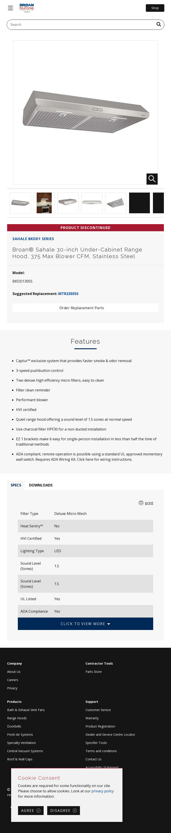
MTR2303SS (68, 293)
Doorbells (14, 726)
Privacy (12, 688)
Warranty (92, 718)
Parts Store (94, 672)
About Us (13, 672)
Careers (12, 680)
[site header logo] (27, 8)
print (149, 502)
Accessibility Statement (102, 767)
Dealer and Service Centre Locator (110, 734)
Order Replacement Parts (81, 307)
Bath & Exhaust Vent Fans (26, 710)
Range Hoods (17, 718)
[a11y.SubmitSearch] (158, 25)
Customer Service (98, 710)
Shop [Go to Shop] (155, 8)
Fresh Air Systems (20, 734)
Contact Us (94, 759)
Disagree (60, 810)
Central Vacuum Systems (25, 751)
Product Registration (100, 726)
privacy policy (103, 791)
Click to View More (83, 623)
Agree (27, 810)
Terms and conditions (101, 751)
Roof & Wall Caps (20, 759)
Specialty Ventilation (21, 743)
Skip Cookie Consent (11, 768)
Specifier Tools (96, 743)
